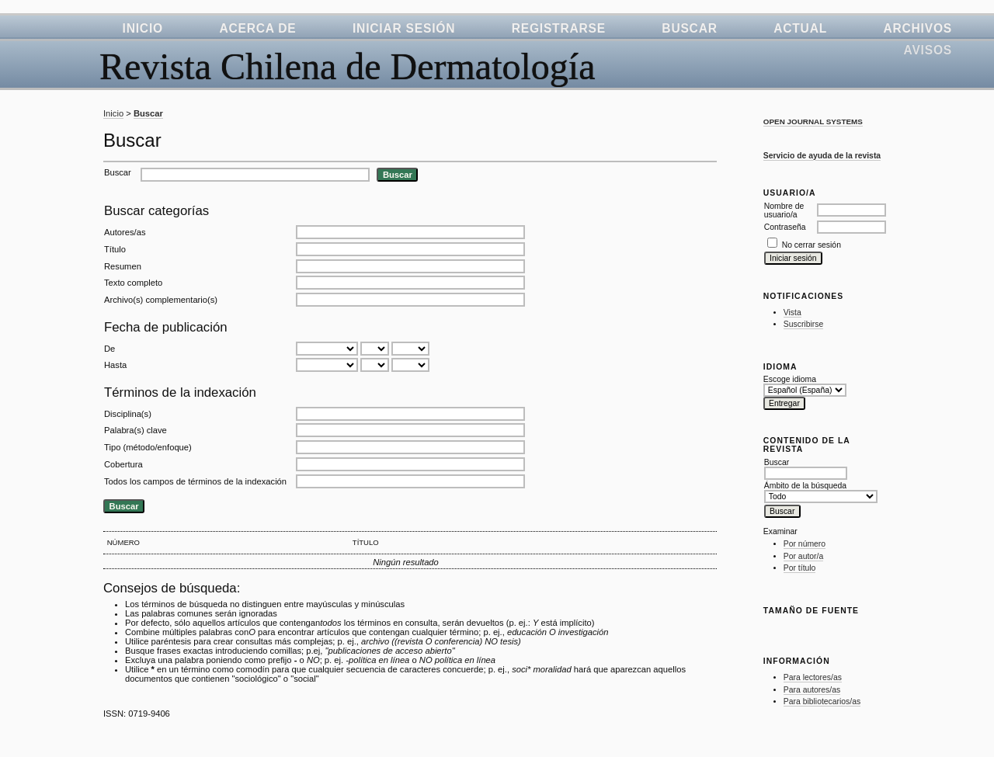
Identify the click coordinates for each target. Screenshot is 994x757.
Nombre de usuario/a (784, 210)
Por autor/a (803, 556)
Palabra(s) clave (135, 430)
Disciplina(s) (127, 413)
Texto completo (133, 282)
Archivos (917, 28)
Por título (800, 568)
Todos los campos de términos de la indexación (195, 481)
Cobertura (123, 464)
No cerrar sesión (811, 245)
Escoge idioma (789, 379)
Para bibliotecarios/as (822, 701)
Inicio (143, 28)
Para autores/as (812, 690)
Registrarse (559, 28)
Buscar (689, 28)
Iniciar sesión (404, 28)
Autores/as (124, 232)
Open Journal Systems (813, 121)
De (109, 348)
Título (115, 249)
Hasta (115, 365)
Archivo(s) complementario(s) (160, 299)
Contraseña (785, 227)
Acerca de (257, 28)
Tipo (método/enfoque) (148, 447)
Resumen (122, 266)
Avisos (928, 50)
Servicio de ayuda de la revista (822, 155)
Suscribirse (803, 324)
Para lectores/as (813, 677)
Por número (804, 544)
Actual (800, 28)
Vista (792, 312)
